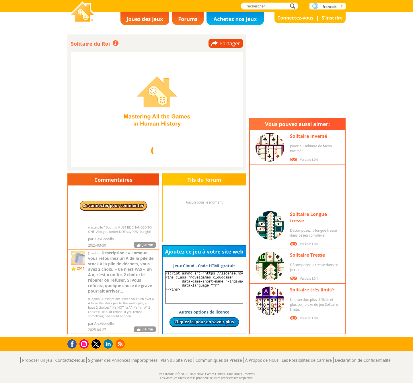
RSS (121, 343)
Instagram (85, 343)
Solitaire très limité (312, 290)
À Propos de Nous (262, 360)
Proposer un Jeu (37, 360)
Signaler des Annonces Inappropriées (122, 360)
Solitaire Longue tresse (308, 217)
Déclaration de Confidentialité (363, 360)
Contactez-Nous (70, 360)
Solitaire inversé (308, 136)
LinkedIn (109, 344)
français (329, 6)
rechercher (294, 5)
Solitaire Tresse (307, 255)
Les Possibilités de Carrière (307, 360)
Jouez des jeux (144, 19)
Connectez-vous (295, 18)
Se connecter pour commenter (113, 205)
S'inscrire (332, 18)
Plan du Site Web (176, 360)
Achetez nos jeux (235, 19)
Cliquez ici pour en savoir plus (204, 321)
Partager (229, 43)
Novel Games (82, 12)
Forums (188, 19)
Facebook (74, 343)
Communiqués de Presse (218, 360)
